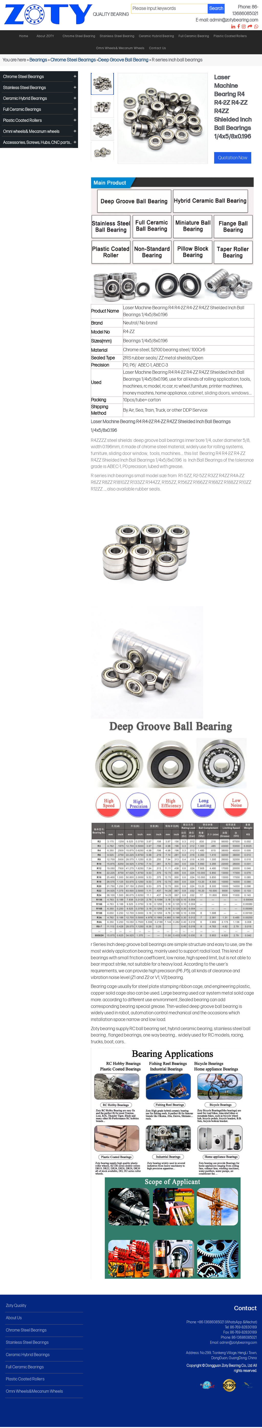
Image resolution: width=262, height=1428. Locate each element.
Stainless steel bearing (117, 36)
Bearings (38, 60)
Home (23, 36)
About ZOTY (45, 36)
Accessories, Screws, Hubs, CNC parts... (37, 142)
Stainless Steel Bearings (24, 88)
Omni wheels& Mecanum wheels (120, 48)
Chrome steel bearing (79, 36)
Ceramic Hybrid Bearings (25, 98)
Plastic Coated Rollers (230, 36)
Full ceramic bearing (194, 36)
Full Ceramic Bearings (22, 109)
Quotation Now (232, 158)
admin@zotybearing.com (238, 1343)
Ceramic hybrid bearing (156, 36)
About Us (14, 1319)
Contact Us (157, 48)
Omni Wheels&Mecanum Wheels (34, 1392)
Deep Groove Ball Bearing (123, 60)
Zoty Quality (16, 1307)
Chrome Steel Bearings (73, 60)
